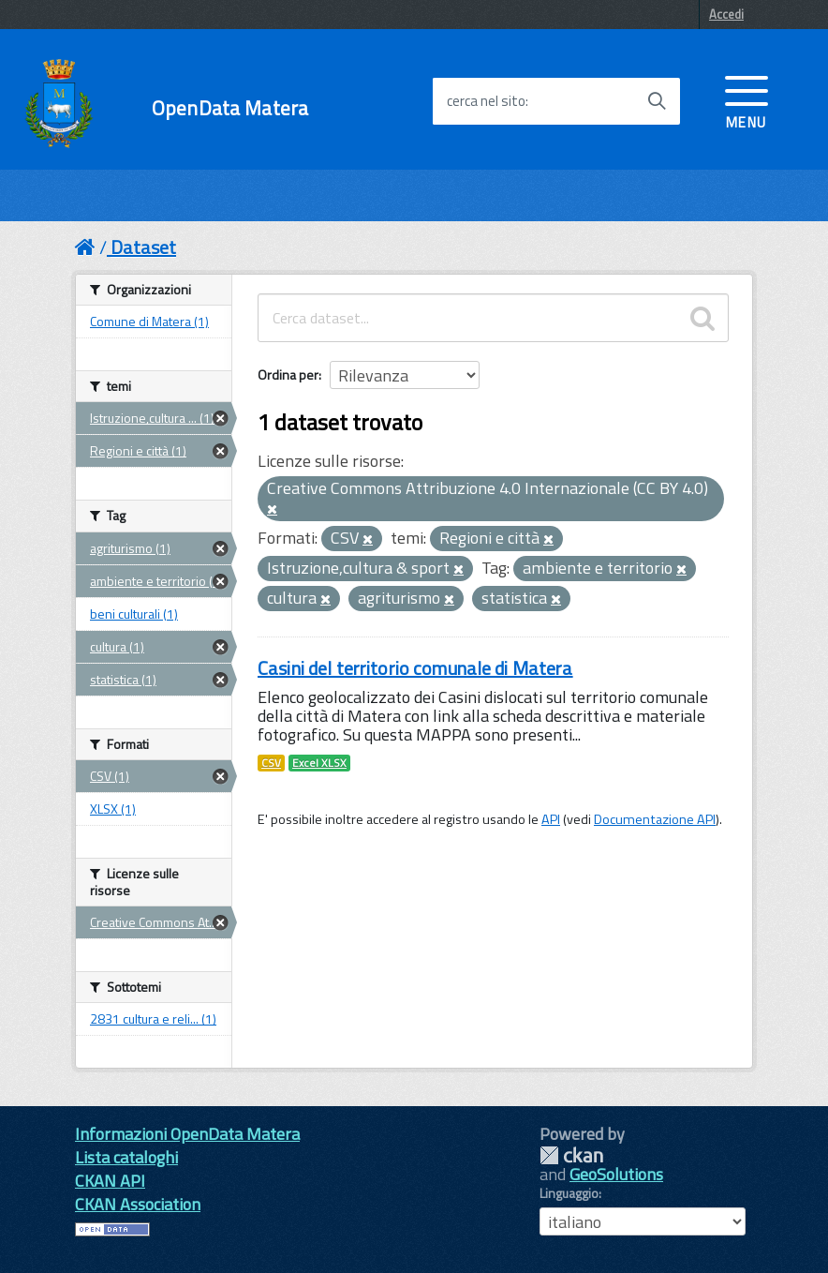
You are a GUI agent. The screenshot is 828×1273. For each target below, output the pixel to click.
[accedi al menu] (746, 100)
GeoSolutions (616, 1174)
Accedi (726, 14)
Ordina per (288, 374)
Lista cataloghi (126, 1157)
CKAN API (110, 1180)
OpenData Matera (230, 108)
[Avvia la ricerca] (656, 101)
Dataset (143, 247)
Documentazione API (655, 819)
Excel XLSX (319, 763)
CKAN (571, 1155)
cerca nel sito (486, 101)
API (550, 819)
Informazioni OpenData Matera (187, 1133)
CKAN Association (137, 1204)
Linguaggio (569, 1193)
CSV (271, 763)
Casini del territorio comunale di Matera (415, 667)
